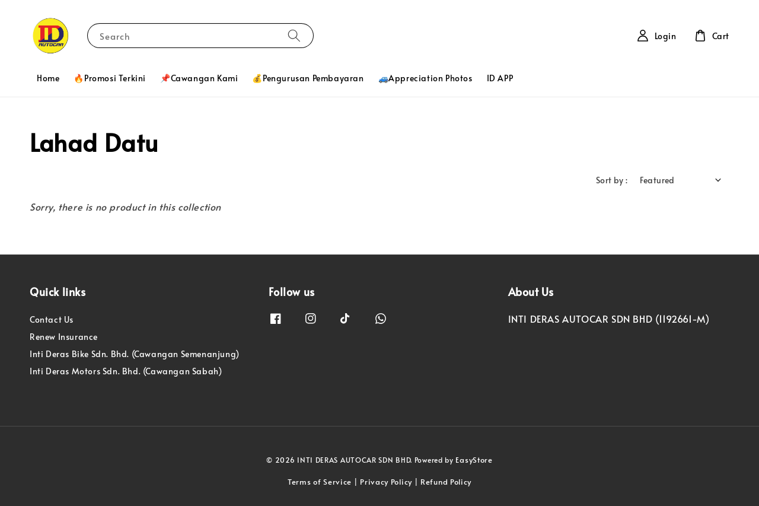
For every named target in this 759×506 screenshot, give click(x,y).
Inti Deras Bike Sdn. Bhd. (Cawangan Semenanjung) (135, 353)
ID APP (500, 78)
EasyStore (473, 459)
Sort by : (612, 180)
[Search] (294, 35)
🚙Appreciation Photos (425, 78)
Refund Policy (445, 481)
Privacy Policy (386, 481)
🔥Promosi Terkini (110, 78)
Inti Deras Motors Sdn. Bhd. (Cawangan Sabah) (126, 371)
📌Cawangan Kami (199, 78)
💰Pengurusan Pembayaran (307, 78)
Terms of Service (320, 481)
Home (48, 78)
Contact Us (52, 319)
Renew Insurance (64, 336)
